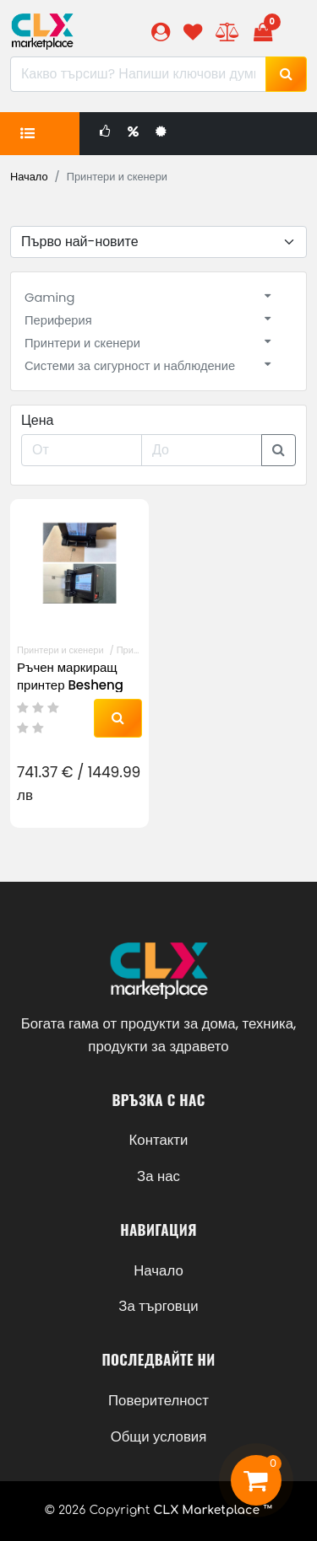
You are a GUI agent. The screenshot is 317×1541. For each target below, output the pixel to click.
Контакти (159, 1140)
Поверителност (158, 1400)
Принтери (138, 650)
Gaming (49, 297)
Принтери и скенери (82, 343)
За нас (158, 1176)
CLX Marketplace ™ (212, 1510)
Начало (29, 176)
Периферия (58, 320)
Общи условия (159, 1436)
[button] (161, 31)
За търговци (158, 1306)
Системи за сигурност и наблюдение (130, 365)
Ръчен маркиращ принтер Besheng (70, 675)
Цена (37, 420)
